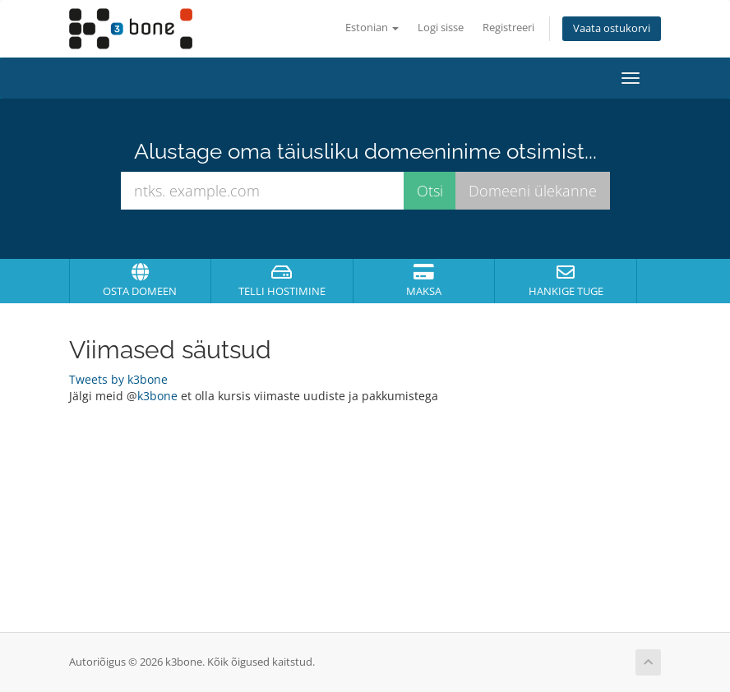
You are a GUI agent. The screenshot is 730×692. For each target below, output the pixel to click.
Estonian (372, 28)
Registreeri (508, 28)
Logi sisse (441, 28)
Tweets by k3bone (118, 379)
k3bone (157, 396)
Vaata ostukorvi (611, 28)
